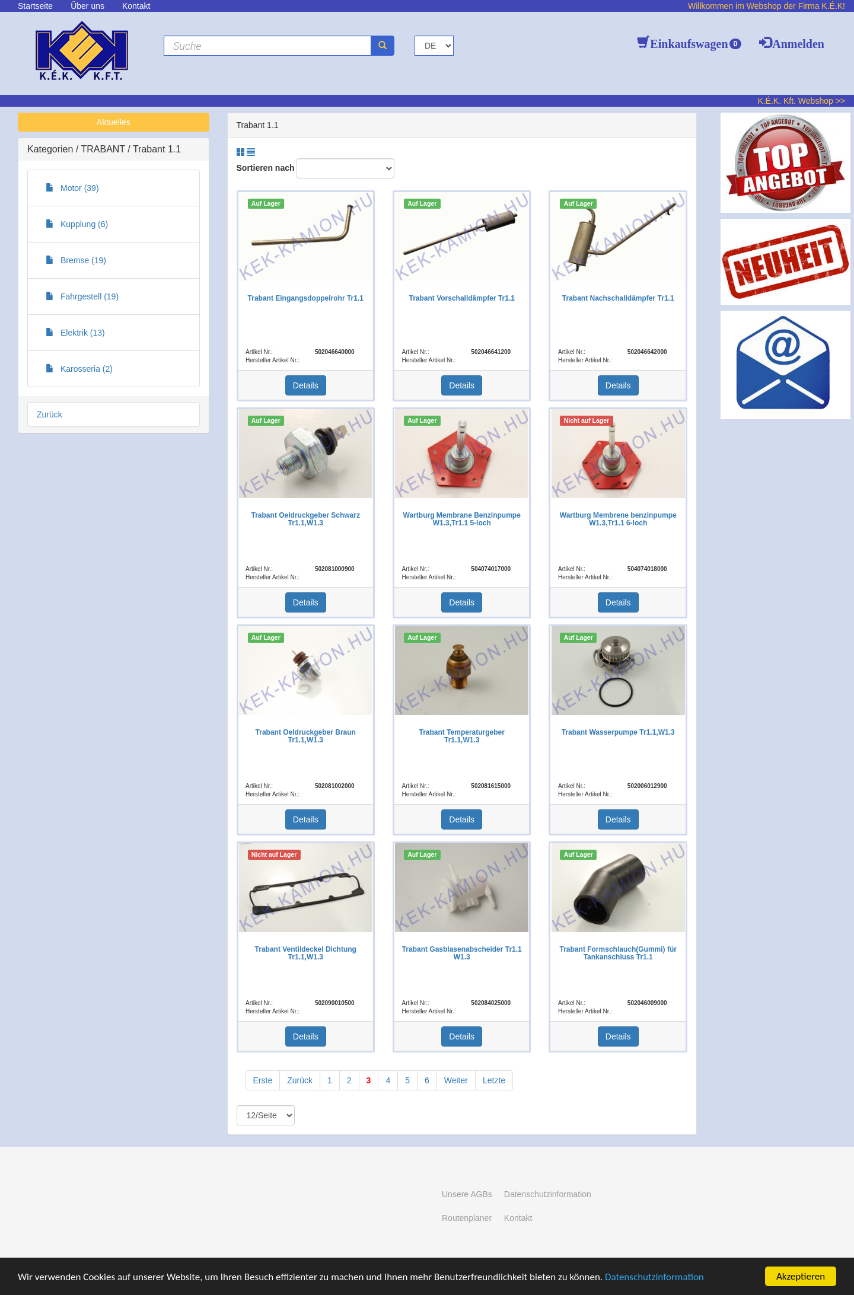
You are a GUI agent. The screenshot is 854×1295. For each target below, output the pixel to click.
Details (305, 385)
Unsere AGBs (467, 1194)
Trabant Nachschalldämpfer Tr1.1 (618, 298)
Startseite (35, 6)
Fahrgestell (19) (82, 296)
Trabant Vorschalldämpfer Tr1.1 (462, 298)
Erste (263, 1080)
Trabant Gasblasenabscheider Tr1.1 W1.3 (462, 953)
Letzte (494, 1080)
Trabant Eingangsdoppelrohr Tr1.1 (306, 298)
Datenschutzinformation (654, 1277)
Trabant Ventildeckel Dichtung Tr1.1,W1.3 (305, 953)
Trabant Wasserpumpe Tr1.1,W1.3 (618, 732)
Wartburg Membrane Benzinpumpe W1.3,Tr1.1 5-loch (462, 519)
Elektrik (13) (75, 332)
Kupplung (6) (77, 224)
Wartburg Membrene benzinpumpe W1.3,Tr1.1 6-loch (618, 519)
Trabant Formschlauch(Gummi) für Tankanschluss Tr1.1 (618, 953)
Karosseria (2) (79, 369)
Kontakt (136, 6)
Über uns (87, 6)
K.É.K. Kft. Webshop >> (801, 101)
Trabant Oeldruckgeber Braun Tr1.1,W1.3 (306, 736)
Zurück (49, 414)
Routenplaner (467, 1218)
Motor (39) (72, 188)
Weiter (456, 1080)
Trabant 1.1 (157, 149)
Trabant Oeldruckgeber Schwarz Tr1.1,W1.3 (305, 519)
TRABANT (104, 149)
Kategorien (51, 149)
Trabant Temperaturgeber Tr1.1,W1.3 (461, 736)
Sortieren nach (266, 168)
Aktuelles (113, 122)
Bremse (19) (76, 260)
